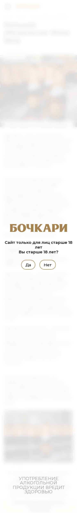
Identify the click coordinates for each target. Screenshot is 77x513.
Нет (48, 264)
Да (28, 264)
